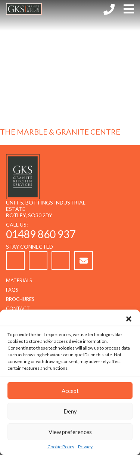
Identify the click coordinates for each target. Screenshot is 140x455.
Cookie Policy (60, 446)
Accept (70, 390)
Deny (70, 411)
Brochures (20, 299)
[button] (129, 319)
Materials (19, 280)
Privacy (85, 446)
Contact (18, 308)
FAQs (12, 290)
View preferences (70, 431)
